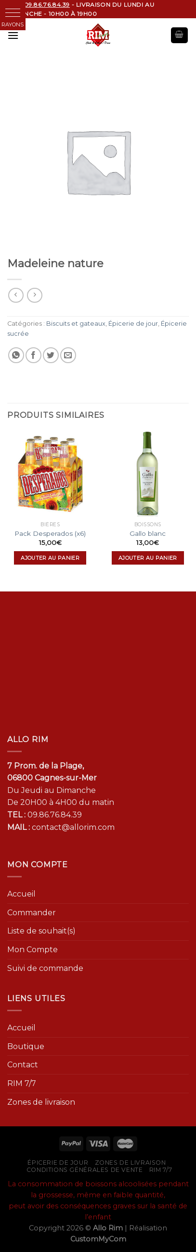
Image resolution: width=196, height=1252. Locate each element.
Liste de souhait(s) (41, 930)
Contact (22, 1064)
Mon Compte (32, 949)
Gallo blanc (148, 533)
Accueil (21, 893)
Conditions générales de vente (84, 1169)
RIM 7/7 (21, 1083)
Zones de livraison (41, 1102)
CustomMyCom (98, 1239)
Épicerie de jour (133, 323)
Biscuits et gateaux (75, 323)
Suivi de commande (45, 968)
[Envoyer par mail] (68, 355)
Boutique (25, 1046)
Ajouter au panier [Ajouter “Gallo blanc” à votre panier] (147, 558)
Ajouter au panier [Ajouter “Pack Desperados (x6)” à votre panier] (50, 558)
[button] (13, 12)
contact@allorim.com (73, 827)
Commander (31, 912)
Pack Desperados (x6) (50, 533)
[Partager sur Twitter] (51, 355)
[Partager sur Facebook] (33, 355)
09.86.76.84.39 (54, 814)
